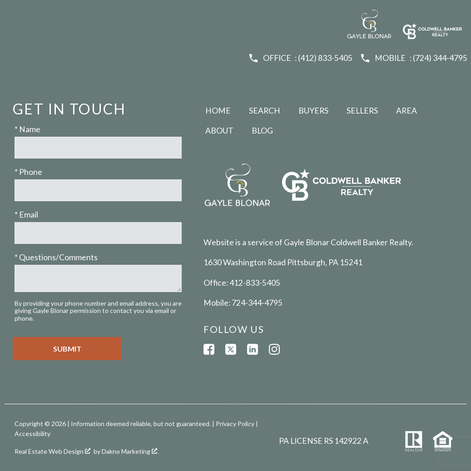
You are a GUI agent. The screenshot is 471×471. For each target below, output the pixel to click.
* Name (27, 129)
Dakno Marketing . (130, 451)
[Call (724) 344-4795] (413, 58)
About (219, 130)
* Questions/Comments (56, 257)
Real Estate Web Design (52, 451)
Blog (262, 130)
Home (218, 110)
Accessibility (32, 433)
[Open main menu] (14, 14)
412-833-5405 (254, 283)
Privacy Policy (235, 423)
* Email (26, 214)
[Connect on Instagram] (274, 349)
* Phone (28, 172)
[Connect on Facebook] (208, 349)
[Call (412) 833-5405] (300, 58)
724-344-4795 (257, 302)
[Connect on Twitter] (230, 349)
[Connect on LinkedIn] (252, 349)
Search (264, 110)
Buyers (313, 110)
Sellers (362, 110)
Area (406, 110)
